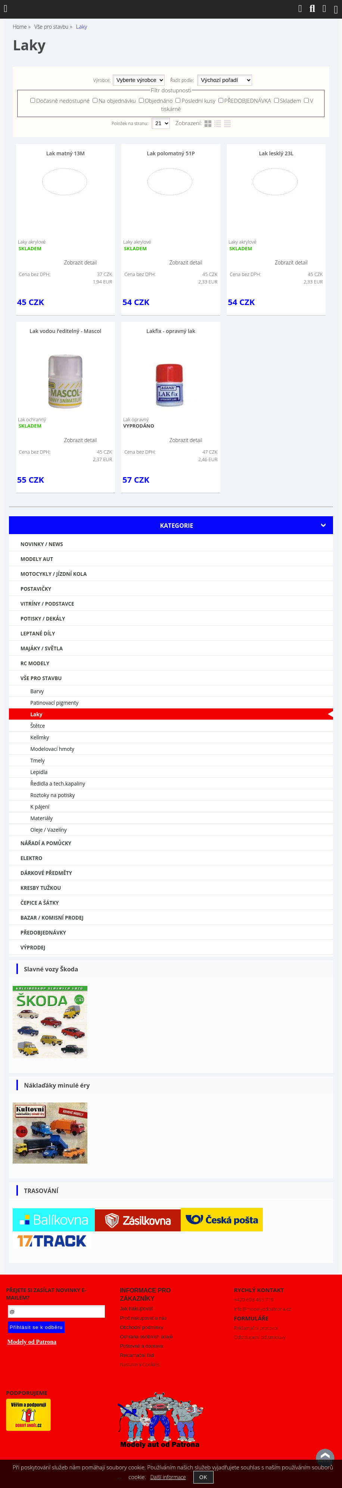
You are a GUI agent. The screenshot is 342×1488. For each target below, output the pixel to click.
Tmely (37, 760)
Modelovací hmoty (52, 748)
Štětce (37, 725)
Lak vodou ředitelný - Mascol (65, 330)
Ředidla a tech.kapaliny (57, 783)
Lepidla (38, 771)
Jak (136, 1308)
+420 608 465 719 (253, 1299)
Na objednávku (117, 100)
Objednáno (159, 100)
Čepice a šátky (40, 903)
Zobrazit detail (80, 262)
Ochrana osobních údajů (146, 1336)
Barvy (37, 691)
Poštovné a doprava (141, 1346)
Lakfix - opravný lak (170, 330)
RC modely (35, 663)
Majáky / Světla (42, 648)
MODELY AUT (37, 559)
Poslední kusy (198, 100)
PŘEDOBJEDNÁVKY (43, 932)
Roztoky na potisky (52, 795)
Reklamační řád (137, 1355)
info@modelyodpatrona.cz (262, 1308)
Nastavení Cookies (139, 1364)
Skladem (290, 100)
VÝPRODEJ (33, 947)
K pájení (39, 806)
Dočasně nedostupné (63, 100)
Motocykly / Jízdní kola (54, 574)
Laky (36, 714)
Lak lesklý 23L (276, 153)
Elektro (32, 858)
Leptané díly (38, 633)
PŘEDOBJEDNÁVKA (247, 100)
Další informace (168, 1477)
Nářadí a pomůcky (46, 843)
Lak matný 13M (65, 153)
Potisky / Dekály (43, 618)
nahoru (325, 1458)
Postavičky (36, 589)
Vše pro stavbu (41, 678)
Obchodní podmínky (141, 1327)
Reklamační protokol (256, 1327)
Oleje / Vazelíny (48, 829)
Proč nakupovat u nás (143, 1318)
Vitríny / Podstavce (47, 603)
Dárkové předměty (46, 873)
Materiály (41, 818)
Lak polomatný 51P (171, 153)
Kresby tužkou (41, 888)
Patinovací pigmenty (54, 702)
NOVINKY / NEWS (42, 544)
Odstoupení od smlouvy (259, 1337)
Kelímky (39, 737)
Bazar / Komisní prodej (52, 917)
